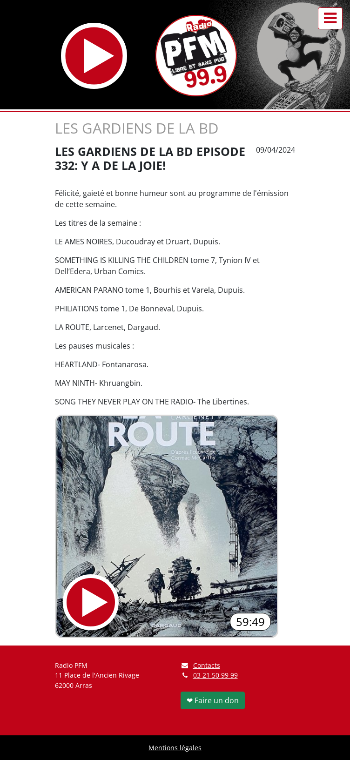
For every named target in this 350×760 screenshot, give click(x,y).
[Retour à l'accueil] (196, 55)
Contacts (200, 665)
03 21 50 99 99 (215, 675)
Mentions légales (175, 747)
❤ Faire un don (213, 700)
